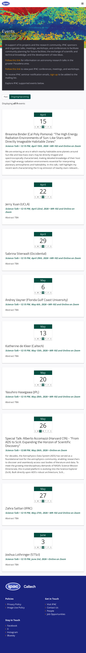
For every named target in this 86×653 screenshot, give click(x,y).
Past (6, 96)
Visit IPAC (51, 604)
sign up (54, 74)
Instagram (12, 632)
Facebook (12, 625)
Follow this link (12, 60)
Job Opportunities (56, 614)
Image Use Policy (16, 607)
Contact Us (52, 607)
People (50, 610)
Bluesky (11, 635)
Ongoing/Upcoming (20, 96)
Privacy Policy (14, 604)
